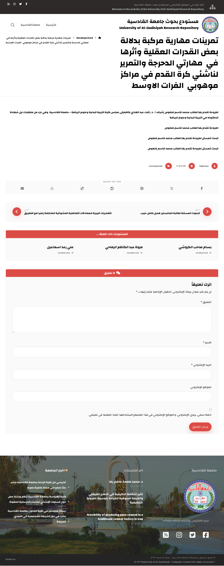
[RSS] (8, 4)
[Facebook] (206, 535)
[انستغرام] (14, 4)
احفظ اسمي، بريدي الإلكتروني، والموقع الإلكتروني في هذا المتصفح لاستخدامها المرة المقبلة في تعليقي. (150, 414)
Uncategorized (155, 166)
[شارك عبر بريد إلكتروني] (22, 188)
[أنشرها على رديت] (112, 188)
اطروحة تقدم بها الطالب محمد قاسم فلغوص (191, 127)
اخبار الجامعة (55, 471)
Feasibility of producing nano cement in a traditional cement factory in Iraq (115, 517)
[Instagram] (179, 535)
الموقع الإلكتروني (201, 387)
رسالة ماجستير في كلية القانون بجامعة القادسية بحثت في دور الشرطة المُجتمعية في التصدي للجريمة (37, 516)
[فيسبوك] (26, 4)
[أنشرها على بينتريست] (142, 188)
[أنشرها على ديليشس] (82, 188)
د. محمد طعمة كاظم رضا (126, 482)
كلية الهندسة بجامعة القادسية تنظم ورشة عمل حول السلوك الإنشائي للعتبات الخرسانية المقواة (37, 499)
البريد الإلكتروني (201, 365)
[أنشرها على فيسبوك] (202, 188)
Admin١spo (204, 166)
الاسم (207, 342)
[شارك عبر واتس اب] (52, 188)
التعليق (206, 302)
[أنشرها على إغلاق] (172, 188)
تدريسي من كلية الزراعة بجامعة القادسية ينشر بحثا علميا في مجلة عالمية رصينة (38, 485)
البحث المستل (183, 138)
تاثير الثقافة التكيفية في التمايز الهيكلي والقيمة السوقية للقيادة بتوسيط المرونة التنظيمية (115, 498)
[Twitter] (192, 535)
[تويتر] (20, 4)
